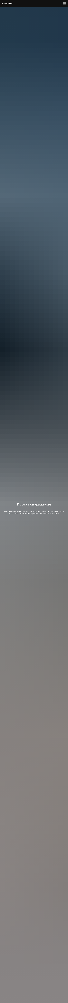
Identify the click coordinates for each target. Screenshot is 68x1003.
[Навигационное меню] (64, 3)
